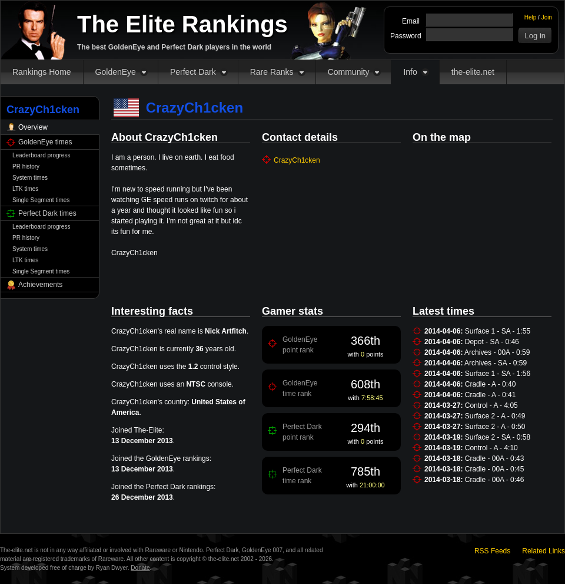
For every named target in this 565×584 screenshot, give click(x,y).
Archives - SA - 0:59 (495, 363)
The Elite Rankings (182, 24)
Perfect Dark (193, 72)
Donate (140, 568)
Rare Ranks (272, 72)
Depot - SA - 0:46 (492, 342)
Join (546, 17)
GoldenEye (115, 72)
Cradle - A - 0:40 (490, 384)
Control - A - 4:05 (491, 405)
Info (410, 72)
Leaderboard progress (41, 155)
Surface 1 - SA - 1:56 (497, 373)
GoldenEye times (45, 142)
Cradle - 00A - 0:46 (494, 480)
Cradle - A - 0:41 (490, 395)
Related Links (543, 551)
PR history (25, 166)
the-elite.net (472, 72)
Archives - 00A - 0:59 (497, 352)
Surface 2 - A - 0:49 (495, 416)
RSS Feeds (492, 551)
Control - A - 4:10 (491, 448)
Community (349, 72)
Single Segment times (40, 200)
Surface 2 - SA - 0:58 (497, 437)
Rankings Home (41, 72)
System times (30, 177)
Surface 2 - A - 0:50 (495, 427)
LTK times (25, 189)
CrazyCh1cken (297, 160)
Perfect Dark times (47, 213)
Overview (33, 127)
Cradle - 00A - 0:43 (494, 458)
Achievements (40, 285)
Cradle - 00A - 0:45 (494, 469)
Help (530, 17)
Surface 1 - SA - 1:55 (497, 331)
